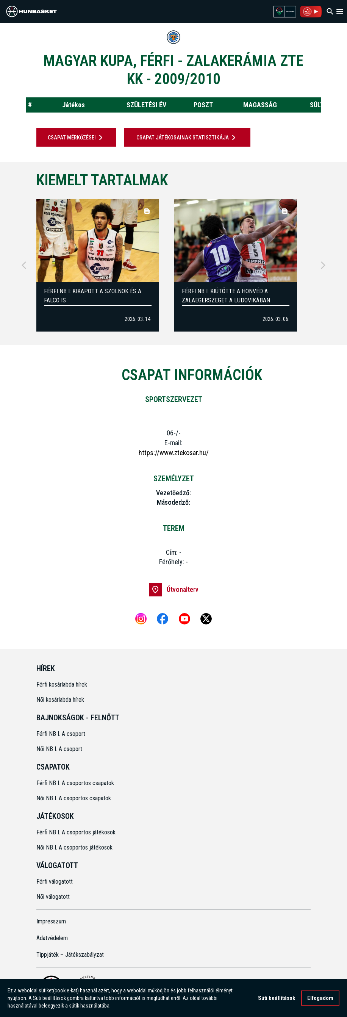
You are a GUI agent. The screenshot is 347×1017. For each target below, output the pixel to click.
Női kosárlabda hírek (60, 699)
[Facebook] (162, 618)
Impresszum (51, 921)
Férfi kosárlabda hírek (61, 684)
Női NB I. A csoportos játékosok (74, 847)
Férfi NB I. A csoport (60, 733)
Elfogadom (320, 998)
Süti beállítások (276, 998)
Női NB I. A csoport (59, 749)
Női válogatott (53, 896)
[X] (206, 618)
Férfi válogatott (54, 881)
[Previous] (23, 265)
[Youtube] (184, 618)
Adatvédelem (52, 938)
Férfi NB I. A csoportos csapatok (76, 783)
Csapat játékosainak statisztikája (187, 137)
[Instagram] (141, 618)
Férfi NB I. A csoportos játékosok (76, 832)
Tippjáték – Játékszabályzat (70, 954)
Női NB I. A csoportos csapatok (74, 798)
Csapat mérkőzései (76, 137)
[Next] (323, 265)
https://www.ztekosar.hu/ (174, 453)
